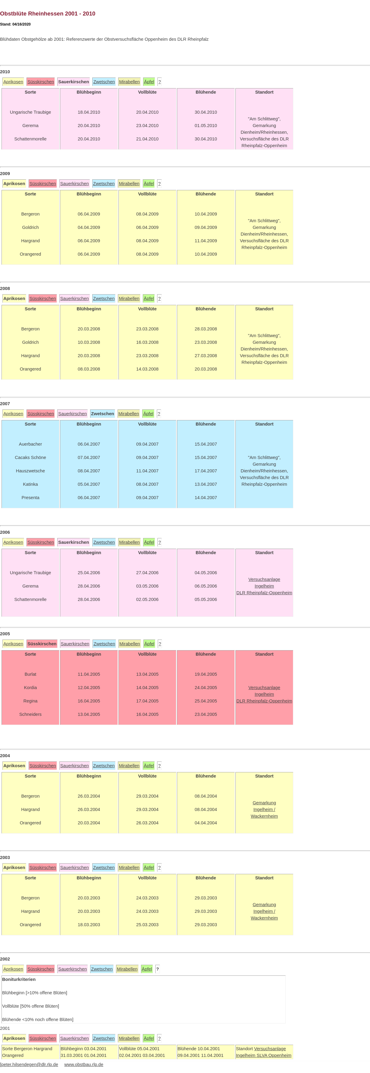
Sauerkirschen (74, 183)
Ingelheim (246, 1055)
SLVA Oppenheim (274, 1055)
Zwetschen (104, 81)
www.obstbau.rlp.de (83, 1064)
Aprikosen (13, 81)
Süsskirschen (40, 81)
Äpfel (149, 81)
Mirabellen (129, 81)
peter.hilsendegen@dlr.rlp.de (29, 1064)
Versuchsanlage (270, 1048)
